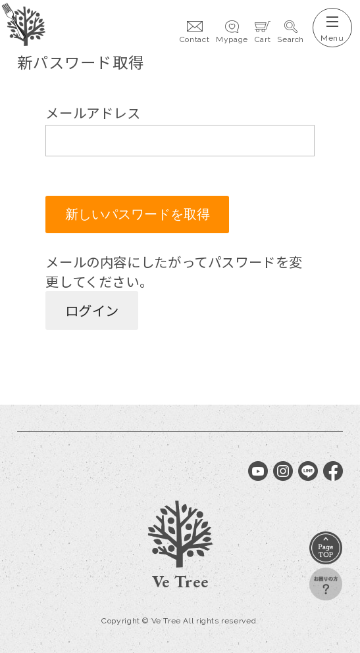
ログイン (92, 310)
